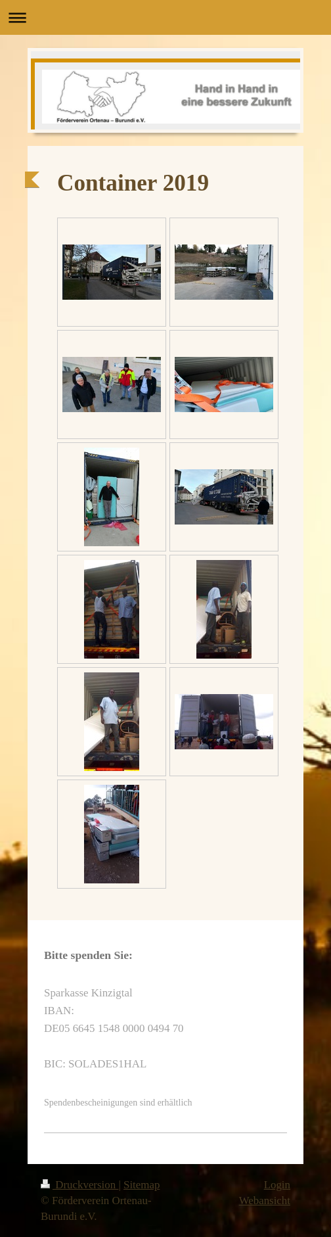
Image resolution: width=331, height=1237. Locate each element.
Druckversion (79, 1185)
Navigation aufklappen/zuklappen (165, 17)
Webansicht (264, 1200)
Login (277, 1185)
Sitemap (141, 1185)
